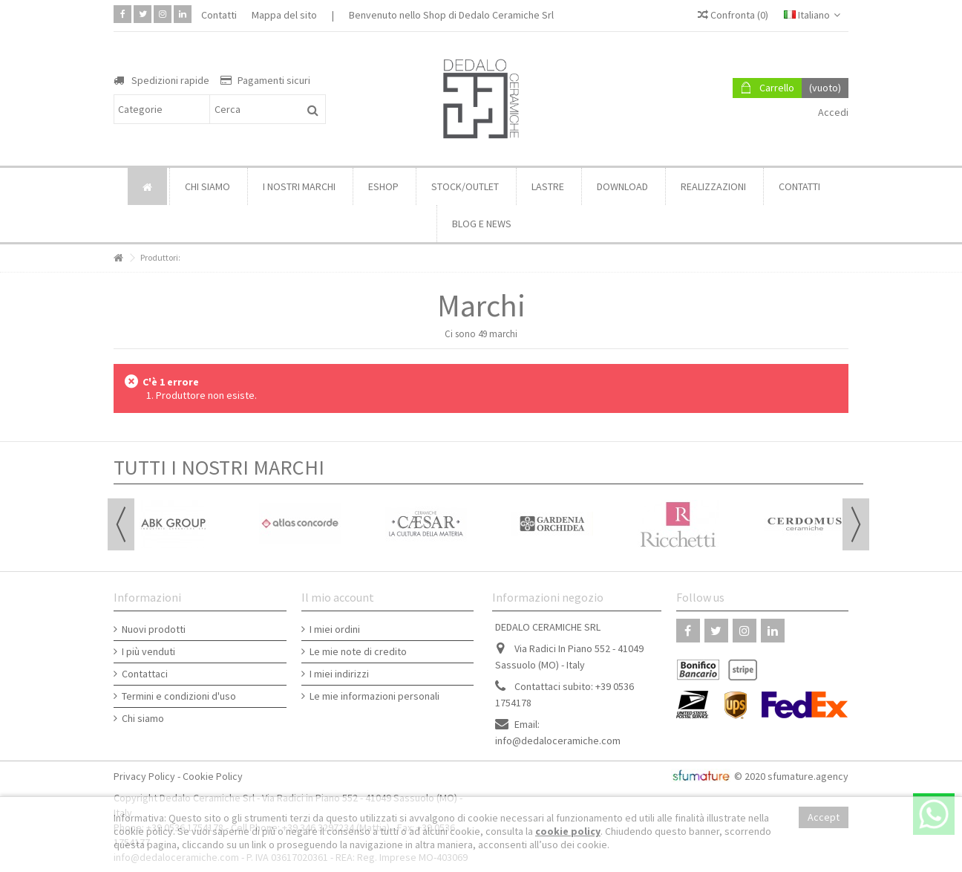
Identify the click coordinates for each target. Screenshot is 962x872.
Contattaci (145, 673)
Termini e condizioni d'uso (179, 696)
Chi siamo (143, 718)
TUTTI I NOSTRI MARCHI (219, 467)
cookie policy (568, 831)
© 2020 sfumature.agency (791, 776)
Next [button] (855, 524)
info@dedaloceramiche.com (558, 740)
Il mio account (337, 597)
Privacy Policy (144, 776)
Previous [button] (121, 524)
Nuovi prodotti (154, 629)
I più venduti (148, 651)
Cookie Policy (213, 776)
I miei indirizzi (339, 673)
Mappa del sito (284, 15)
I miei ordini (335, 629)
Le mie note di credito (358, 651)
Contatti (219, 15)
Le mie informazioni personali (374, 696)
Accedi (832, 112)
